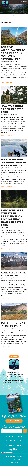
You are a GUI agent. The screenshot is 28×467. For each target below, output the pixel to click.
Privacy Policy (10, 445)
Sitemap (19, 445)
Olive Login (7, 443)
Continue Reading (6, 82)
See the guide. (14, 421)
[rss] (21, 436)
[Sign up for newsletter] (25, 431)
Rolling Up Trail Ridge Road (13, 274)
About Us (12, 440)
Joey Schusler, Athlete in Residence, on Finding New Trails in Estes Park (12, 218)
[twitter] (9, 436)
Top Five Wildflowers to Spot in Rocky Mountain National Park (13, 53)
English (4, 452)
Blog (6, 440)
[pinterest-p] (6, 436)
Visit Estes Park (5, 61)
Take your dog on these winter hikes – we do (13, 162)
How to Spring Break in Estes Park (12, 109)
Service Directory (18, 443)
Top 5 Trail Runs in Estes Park (13, 324)
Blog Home (14, 356)
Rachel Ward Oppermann (7, 167)
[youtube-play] (15, 436)
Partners (20, 440)
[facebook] (12, 436)
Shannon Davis (5, 278)
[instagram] (18, 436)
